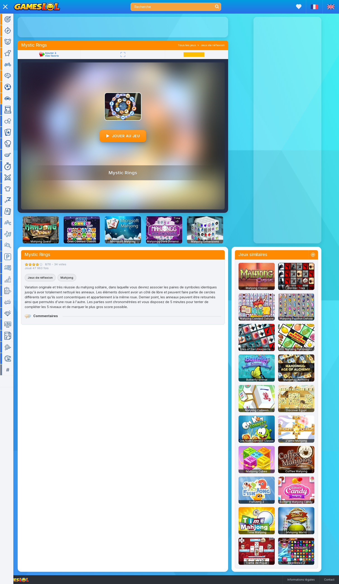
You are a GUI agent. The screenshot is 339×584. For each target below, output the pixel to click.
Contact (329, 579)
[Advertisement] (129, 27)
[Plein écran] (129, 54)
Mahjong (73, 277)
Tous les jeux (193, 45)
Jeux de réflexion (219, 45)
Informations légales (301, 579)
